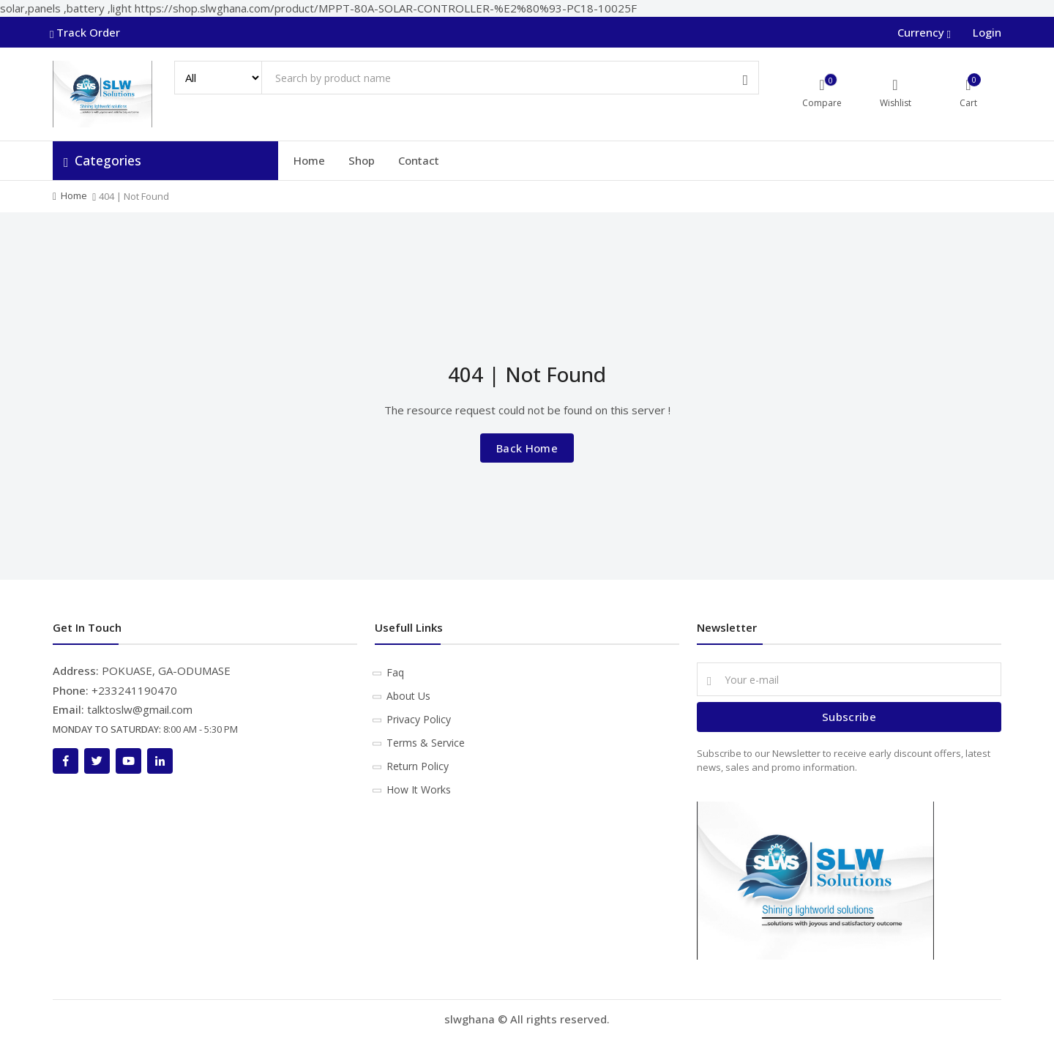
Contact (418, 160)
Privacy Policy (418, 719)
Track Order (86, 32)
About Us (408, 696)
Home (309, 160)
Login (987, 32)
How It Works (418, 789)
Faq (395, 672)
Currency (922, 32)
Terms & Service (425, 743)
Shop (361, 160)
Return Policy (417, 766)
